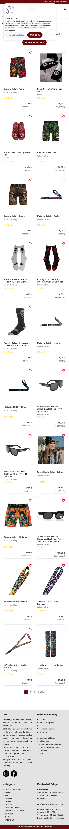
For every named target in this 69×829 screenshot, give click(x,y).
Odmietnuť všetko (16, 35)
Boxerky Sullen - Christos (15, 537)
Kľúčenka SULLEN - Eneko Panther (15, 666)
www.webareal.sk (44, 827)
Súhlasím (35, 35)
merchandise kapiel (22, 719)
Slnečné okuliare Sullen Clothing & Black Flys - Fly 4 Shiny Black (17, 474)
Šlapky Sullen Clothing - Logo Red (17, 153)
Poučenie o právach (48, 723)
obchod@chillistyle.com (54, 818)
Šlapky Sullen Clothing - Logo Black (50, 90)
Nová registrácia (61, 2)
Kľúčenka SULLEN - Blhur (15, 407)
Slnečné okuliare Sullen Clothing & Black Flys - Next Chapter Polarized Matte (49, 539)
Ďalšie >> (41, 692)
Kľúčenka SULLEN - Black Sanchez (48, 603)
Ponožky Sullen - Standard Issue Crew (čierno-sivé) (16, 344)
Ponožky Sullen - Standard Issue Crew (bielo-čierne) (16, 280)
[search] (65, 9)
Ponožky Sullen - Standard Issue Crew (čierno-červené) (50, 280)
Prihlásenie (48, 2)
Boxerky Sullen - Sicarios (15, 216)
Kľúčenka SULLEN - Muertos (49, 343)
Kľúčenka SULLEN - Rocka (48, 216)
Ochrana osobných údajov (50, 744)
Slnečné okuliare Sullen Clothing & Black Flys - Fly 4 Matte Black (49, 408)
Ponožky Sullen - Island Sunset (51, 665)
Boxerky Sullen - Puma (14, 89)
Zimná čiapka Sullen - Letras (50, 472)
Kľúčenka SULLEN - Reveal (15, 602)
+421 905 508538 (56, 815)
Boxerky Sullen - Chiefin (47, 152)
